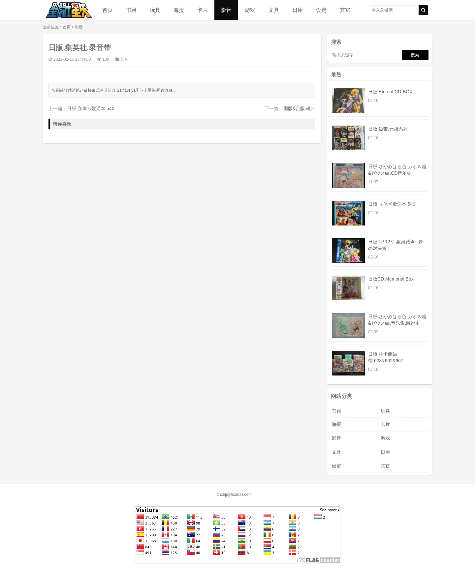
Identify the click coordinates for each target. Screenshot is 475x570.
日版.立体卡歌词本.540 (90, 108)
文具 (274, 10)
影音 (226, 10)
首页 (107, 10)
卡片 (202, 10)
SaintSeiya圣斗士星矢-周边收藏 (145, 90)
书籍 (131, 10)
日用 (297, 10)
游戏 (250, 10)
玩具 (155, 10)
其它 (345, 10)
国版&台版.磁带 (299, 108)
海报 (179, 10)
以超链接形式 (88, 90)
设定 (321, 10)
